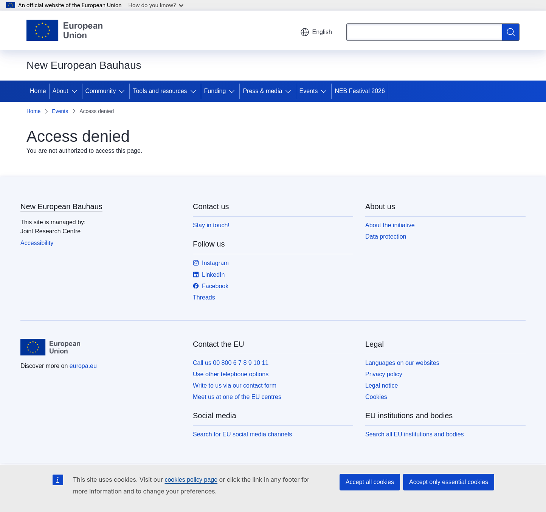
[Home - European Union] (64, 30)
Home (38, 91)
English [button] (316, 32)
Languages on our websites (402, 363)
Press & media (262, 91)
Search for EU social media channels (242, 434)
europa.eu (83, 366)
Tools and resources (160, 91)
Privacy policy (383, 374)
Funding (215, 91)
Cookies (376, 397)
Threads (204, 297)
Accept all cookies (370, 482)
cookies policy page (190, 479)
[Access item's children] (76, 91)
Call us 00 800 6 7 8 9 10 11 (230, 363)
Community (100, 91)
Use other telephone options (230, 374)
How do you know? (156, 5)
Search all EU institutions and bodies (414, 434)
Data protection (385, 236)
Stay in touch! (211, 225)
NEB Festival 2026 (360, 91)
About (60, 91)
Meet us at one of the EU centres (237, 397)
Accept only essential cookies (448, 482)
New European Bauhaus (61, 206)
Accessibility (36, 243)
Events (308, 91)
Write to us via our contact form (234, 385)
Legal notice (381, 385)
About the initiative (390, 225)
